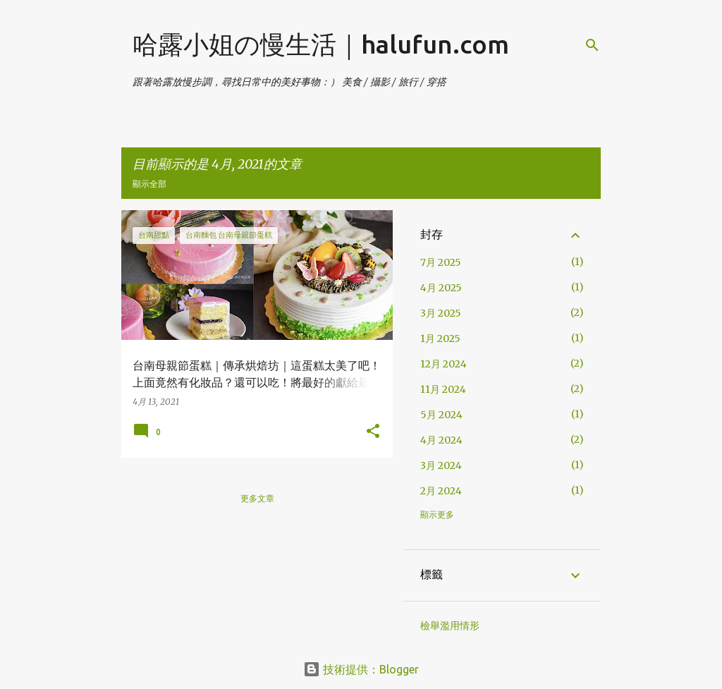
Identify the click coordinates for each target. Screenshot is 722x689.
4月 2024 (441, 440)
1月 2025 (440, 338)
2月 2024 (441, 490)
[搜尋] (592, 45)
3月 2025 (440, 313)
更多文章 (257, 498)
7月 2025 (440, 262)
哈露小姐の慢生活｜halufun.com (321, 44)
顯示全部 (149, 183)
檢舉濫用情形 (449, 625)
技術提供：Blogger (361, 669)
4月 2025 (441, 287)
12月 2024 (443, 364)
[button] (373, 431)
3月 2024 (441, 465)
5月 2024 (441, 414)
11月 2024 (443, 389)
